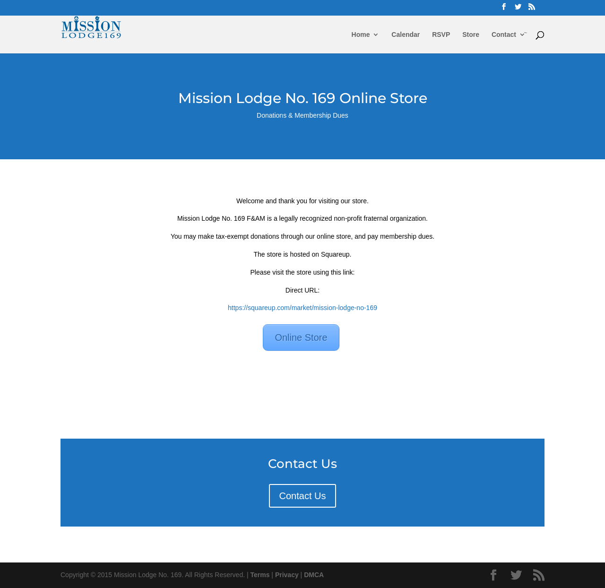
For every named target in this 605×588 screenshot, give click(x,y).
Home (361, 34)
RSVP (441, 34)
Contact (504, 34)
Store (470, 34)
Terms (260, 575)
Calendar (405, 34)
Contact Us (302, 496)
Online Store (301, 337)
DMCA (314, 575)
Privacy (287, 575)
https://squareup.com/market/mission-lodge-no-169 (302, 307)
